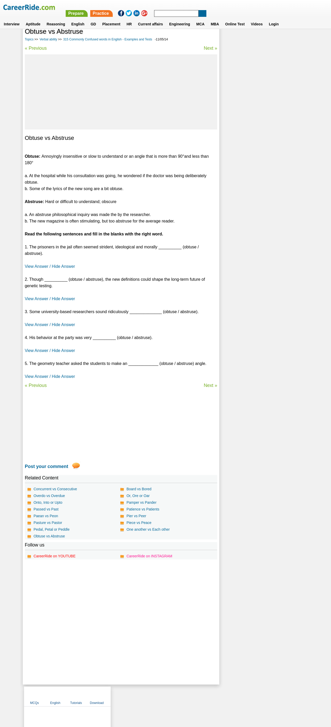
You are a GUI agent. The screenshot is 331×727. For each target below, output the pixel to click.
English (78, 18)
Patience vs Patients (142, 509)
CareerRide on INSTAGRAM (149, 556)
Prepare (197, 7)
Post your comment (46, 466)
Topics (29, 39)
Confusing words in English (246, 138)
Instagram (222, 696)
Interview (12, 18)
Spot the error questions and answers (254, 170)
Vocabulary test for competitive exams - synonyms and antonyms (256, 149)
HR (129, 18)
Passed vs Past (46, 509)
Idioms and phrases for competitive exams (258, 161)
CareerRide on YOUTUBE (55, 556)
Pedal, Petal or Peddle (52, 529)
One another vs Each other (148, 529)
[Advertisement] (121, 92)
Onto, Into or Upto (48, 502)
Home (101, 696)
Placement (111, 18)
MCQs (230, 39)
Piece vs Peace (139, 523)
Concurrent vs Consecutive (55, 489)
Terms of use (163, 696)
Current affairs (150, 18)
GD (93, 18)
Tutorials (272, 39)
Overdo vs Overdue (49, 496)
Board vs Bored (139, 489)
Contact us (139, 696)
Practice (222, 7)
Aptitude (33, 18)
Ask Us (184, 696)
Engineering (179, 18)
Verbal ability (48, 39)
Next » (210, 48)
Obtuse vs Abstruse (49, 536)
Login (274, 18)
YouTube (202, 696)
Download (293, 39)
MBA (215, 18)
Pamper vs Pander (141, 502)
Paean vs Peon (46, 516)
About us (118, 696)
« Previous (36, 48)
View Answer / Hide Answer (50, 266)
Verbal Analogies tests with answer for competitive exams (254, 126)
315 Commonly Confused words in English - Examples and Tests (107, 39)
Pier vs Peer (136, 516)
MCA (200, 18)
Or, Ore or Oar (137, 496)
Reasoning (56, 18)
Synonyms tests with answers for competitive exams (260, 181)
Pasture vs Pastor (48, 523)
